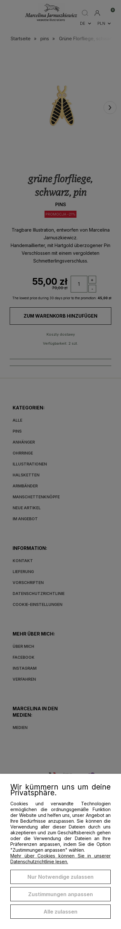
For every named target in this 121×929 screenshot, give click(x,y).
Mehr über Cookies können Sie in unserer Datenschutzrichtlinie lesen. (60, 858)
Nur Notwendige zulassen (60, 877)
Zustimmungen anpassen (60, 894)
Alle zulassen (60, 911)
